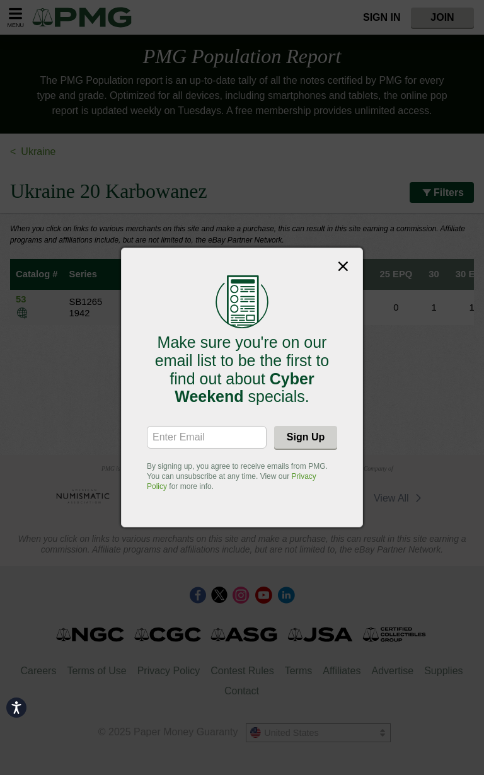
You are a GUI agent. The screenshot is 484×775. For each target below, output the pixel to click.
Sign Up (306, 437)
